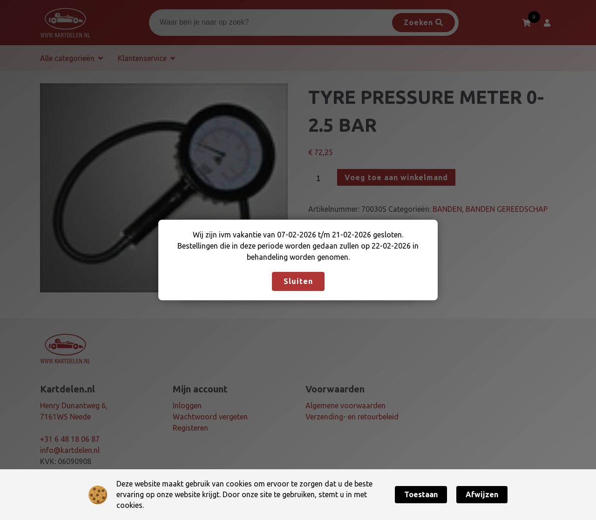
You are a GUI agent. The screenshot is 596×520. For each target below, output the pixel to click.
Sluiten (298, 281)
